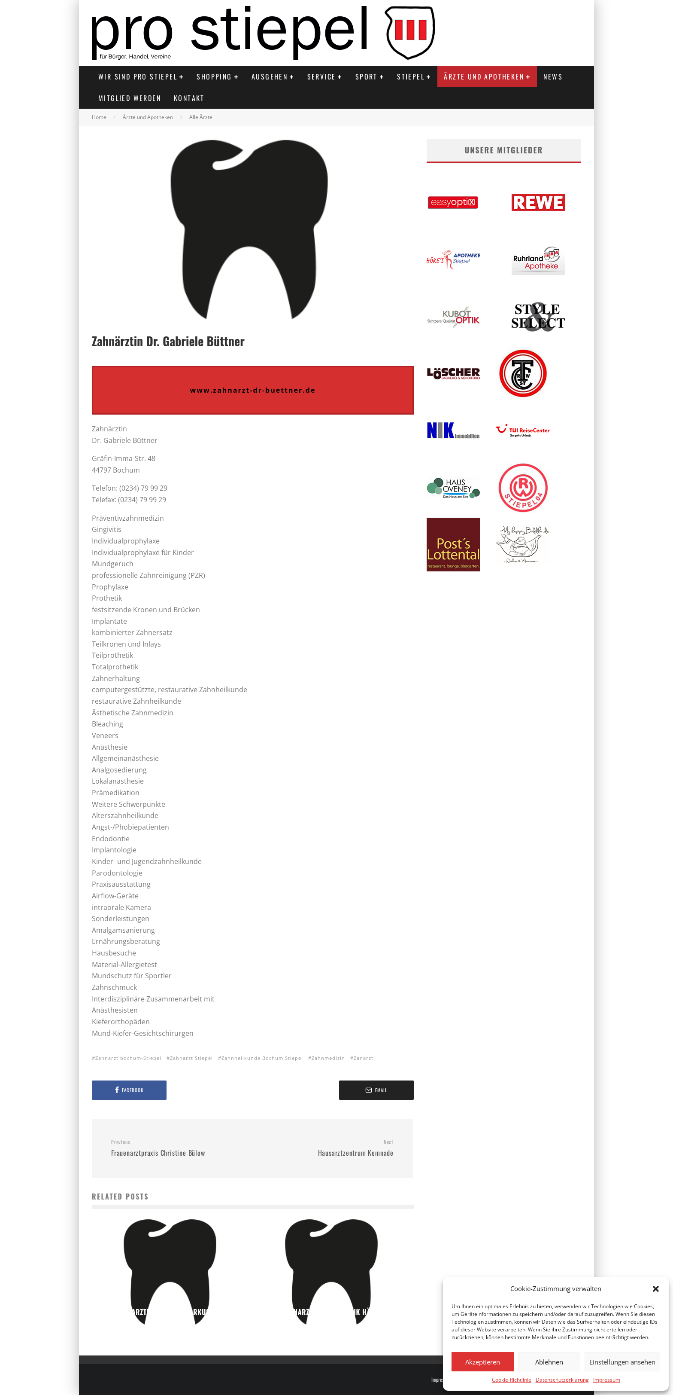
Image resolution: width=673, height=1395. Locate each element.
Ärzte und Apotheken (484, 76)
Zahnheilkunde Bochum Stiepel (262, 1058)
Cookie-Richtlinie (511, 1379)
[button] (656, 1289)
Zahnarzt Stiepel (191, 1058)
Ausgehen (270, 76)
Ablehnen (549, 1362)
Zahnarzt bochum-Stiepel (128, 1058)
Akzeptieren (482, 1362)
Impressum (606, 1379)
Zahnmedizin (328, 1058)
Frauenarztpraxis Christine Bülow (178, 1148)
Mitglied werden (129, 98)
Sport (366, 76)
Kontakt (189, 98)
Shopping (214, 76)
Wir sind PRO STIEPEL (137, 76)
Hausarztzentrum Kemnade (326, 1148)
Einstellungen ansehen (622, 1362)
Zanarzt (363, 1058)
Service (321, 76)
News (553, 76)
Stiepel (410, 76)
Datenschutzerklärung (562, 1379)
